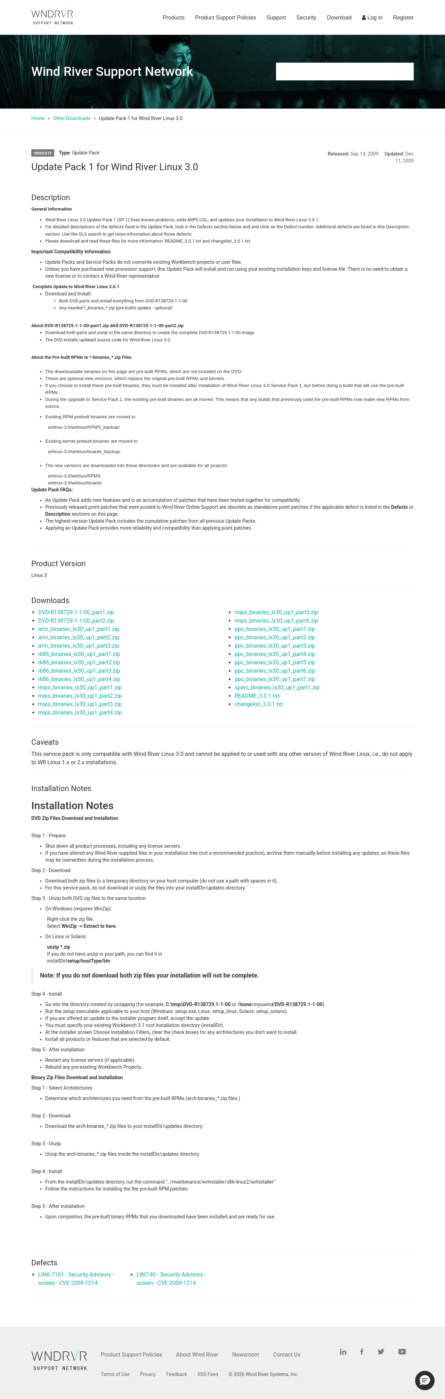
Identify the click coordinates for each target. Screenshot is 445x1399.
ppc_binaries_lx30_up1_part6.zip (275, 670)
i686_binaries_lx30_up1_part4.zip (79, 679)
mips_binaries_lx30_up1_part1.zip (80, 687)
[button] (425, 1380)
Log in (372, 18)
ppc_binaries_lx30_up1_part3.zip (275, 645)
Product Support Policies (225, 18)
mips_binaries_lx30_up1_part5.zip (276, 612)
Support (276, 18)
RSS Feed (207, 1374)
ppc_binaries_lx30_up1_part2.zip (275, 637)
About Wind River (197, 1354)
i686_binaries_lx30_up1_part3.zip (79, 670)
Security (306, 18)
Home (37, 118)
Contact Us (287, 1354)
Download (339, 18)
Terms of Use (115, 1374)
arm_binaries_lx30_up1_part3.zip (78, 645)
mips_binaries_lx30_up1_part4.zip (80, 712)
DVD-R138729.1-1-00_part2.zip (76, 620)
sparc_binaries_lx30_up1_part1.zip (277, 687)
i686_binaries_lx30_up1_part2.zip (79, 662)
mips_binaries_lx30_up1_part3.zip (80, 704)
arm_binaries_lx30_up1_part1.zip (78, 629)
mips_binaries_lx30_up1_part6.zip (276, 620)
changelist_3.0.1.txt (259, 704)
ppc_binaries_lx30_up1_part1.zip (275, 629)
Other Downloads (71, 118)
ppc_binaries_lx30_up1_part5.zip (275, 662)
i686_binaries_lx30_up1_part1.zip (79, 654)
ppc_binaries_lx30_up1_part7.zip (275, 679)
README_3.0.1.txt (257, 696)
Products (174, 18)
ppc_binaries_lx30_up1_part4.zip (275, 654)
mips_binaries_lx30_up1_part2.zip (80, 696)
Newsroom (245, 1354)
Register (403, 18)
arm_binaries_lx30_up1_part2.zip (78, 637)
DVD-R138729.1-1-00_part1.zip (76, 612)
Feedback (176, 1374)
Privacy (148, 1374)
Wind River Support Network (112, 71)
